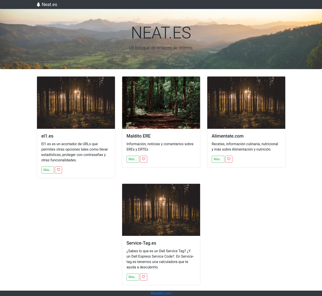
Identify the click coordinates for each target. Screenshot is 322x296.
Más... (47, 170)
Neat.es (47, 4)
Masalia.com (161, 293)
